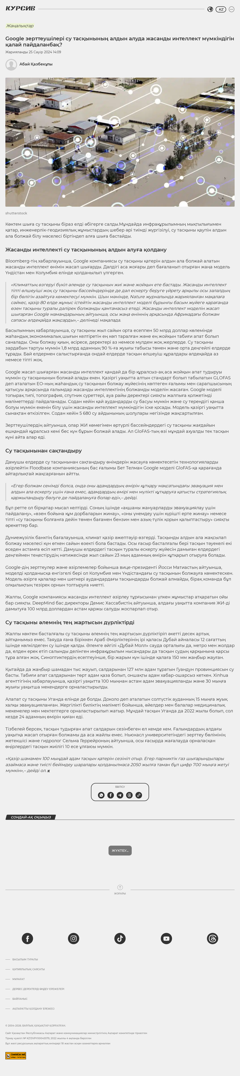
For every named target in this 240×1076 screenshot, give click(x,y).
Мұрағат (18, 979)
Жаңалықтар (19, 25)
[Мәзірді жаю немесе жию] (232, 9)
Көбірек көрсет (120, 850)
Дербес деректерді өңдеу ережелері (38, 989)
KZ (221, 9)
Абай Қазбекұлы (35, 64)
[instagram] (73, 938)
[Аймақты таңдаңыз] (210, 9)
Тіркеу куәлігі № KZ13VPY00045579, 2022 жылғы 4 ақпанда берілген (48, 1038)
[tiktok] (120, 938)
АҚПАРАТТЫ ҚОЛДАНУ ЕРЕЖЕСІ (33, 1009)
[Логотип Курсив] (20, 8)
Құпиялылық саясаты (28, 969)
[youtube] (166, 938)
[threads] (212, 938)
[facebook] (27, 938)
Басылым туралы (25, 959)
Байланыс (19, 999)
